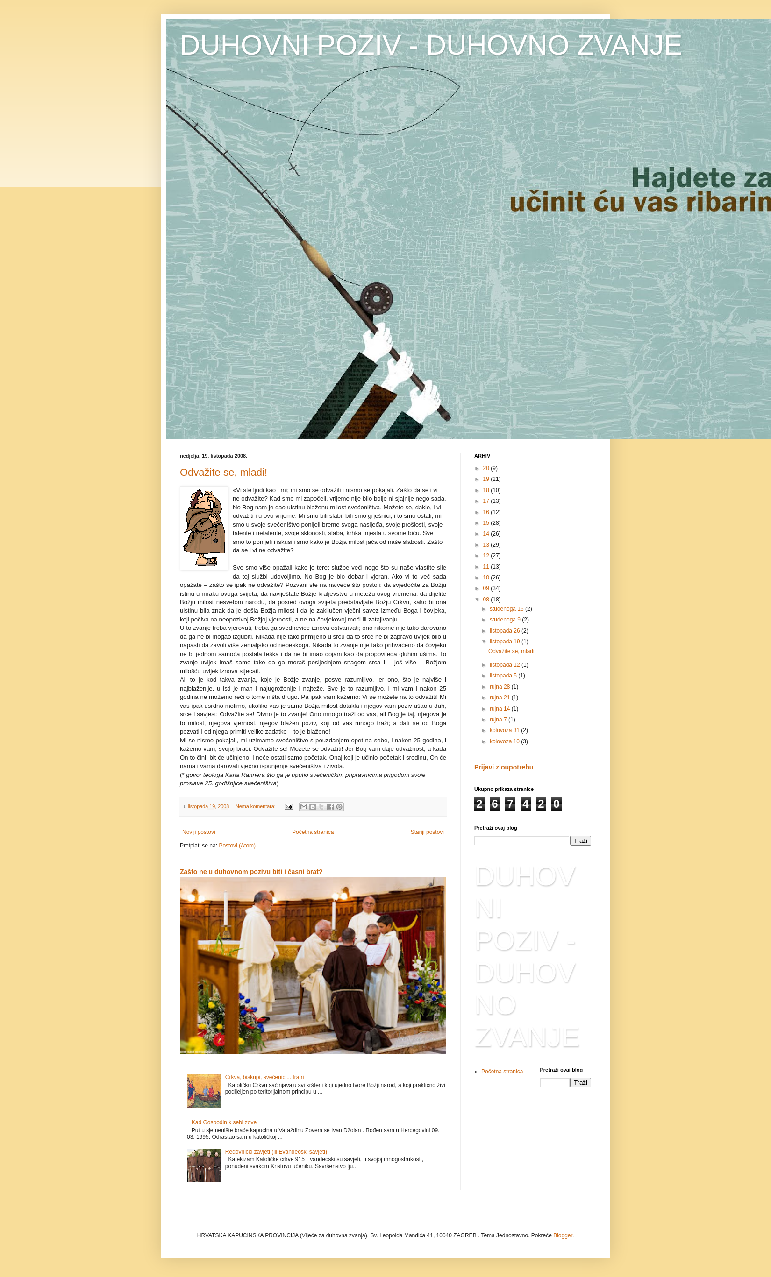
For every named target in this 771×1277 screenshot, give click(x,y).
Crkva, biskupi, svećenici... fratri (264, 1077)
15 (487, 523)
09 (487, 588)
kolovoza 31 (505, 730)
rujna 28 (501, 687)
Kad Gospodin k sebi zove (224, 1122)
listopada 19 (505, 641)
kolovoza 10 (505, 741)
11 (487, 567)
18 (487, 490)
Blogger (562, 1235)
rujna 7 (499, 719)
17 (487, 501)
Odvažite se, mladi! (223, 472)
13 (487, 545)
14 (487, 533)
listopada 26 (505, 631)
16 (487, 512)
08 (487, 599)
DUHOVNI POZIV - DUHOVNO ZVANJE (431, 45)
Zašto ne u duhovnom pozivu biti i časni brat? (251, 871)
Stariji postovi (427, 832)
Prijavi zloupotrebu (503, 767)
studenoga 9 (506, 619)
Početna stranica (313, 832)
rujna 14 (501, 709)
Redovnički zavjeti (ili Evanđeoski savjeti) (276, 1152)
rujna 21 (501, 697)
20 (487, 468)
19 (487, 479)
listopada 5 (504, 675)
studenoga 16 (507, 609)
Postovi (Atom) (237, 845)
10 (487, 577)
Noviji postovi (198, 832)
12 (487, 555)
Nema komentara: (256, 806)
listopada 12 (505, 665)
